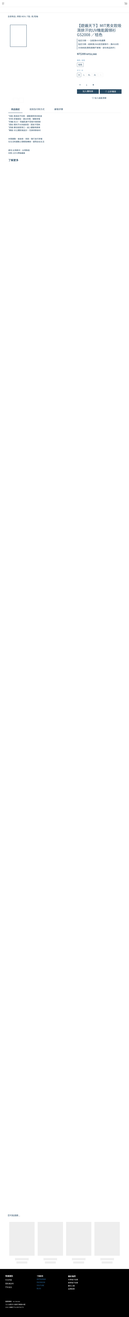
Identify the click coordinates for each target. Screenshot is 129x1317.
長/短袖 (34, 16)
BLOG (39, 1288)
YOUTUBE (40, 1285)
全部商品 (12, 16)
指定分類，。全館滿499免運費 (91, 40)
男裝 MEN (21, 16)
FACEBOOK (41, 1282)
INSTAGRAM (41, 1279)
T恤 (28, 16)
